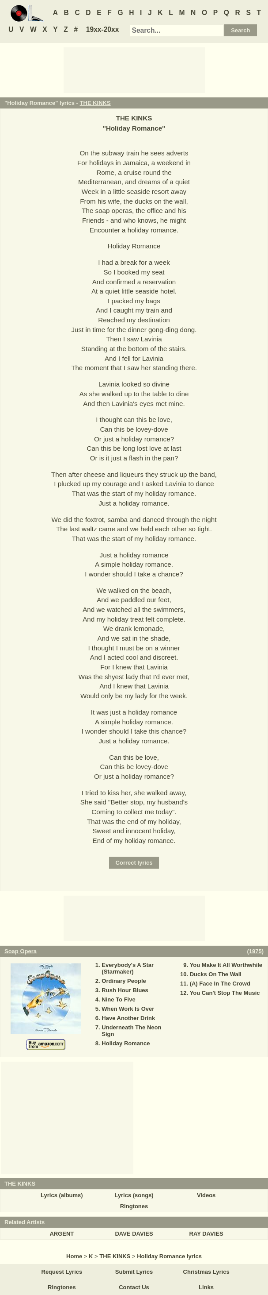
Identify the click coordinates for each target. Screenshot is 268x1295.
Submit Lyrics (134, 1271)
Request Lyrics (62, 1271)
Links (206, 1287)
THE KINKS (95, 103)
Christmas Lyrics (206, 1271)
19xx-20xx (102, 29)
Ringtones (134, 1206)
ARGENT (61, 1233)
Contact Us (134, 1287)
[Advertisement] (134, 69)
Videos (206, 1195)
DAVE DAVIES (134, 1233)
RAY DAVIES (206, 1233)
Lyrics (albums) (62, 1195)
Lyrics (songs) (133, 1195)
